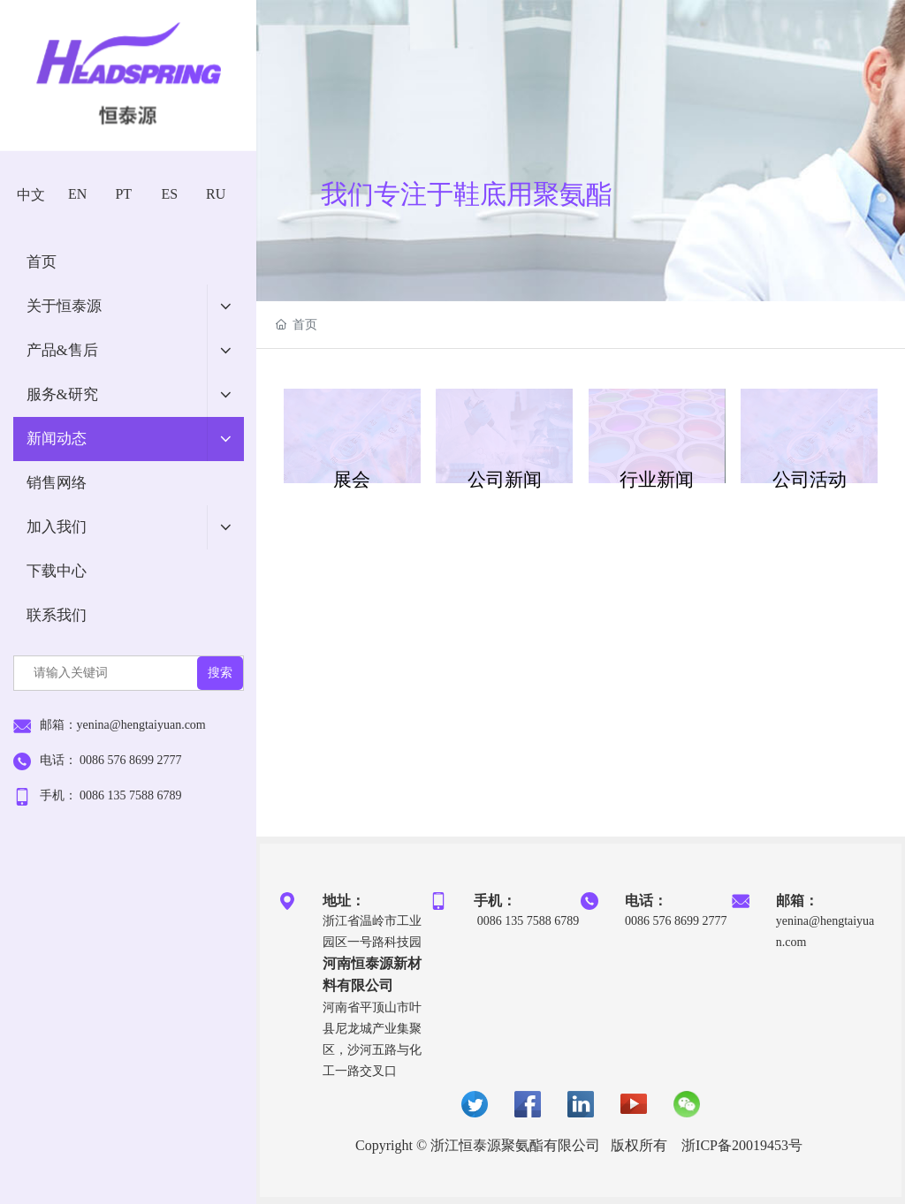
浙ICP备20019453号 (741, 1145)
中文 (31, 194)
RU (215, 193)
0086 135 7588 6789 (526, 921)
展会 (351, 479)
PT (123, 193)
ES (170, 193)
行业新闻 (657, 479)
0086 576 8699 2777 (676, 921)
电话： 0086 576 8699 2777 (111, 760)
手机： (495, 900)
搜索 (220, 672)
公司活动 (809, 479)
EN (77, 193)
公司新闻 (505, 479)
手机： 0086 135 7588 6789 (111, 795)
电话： (646, 900)
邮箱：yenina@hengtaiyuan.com (123, 724)
